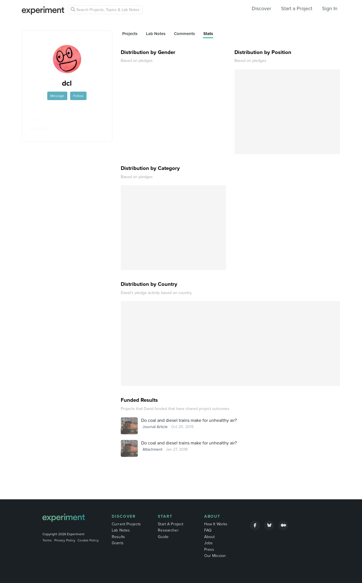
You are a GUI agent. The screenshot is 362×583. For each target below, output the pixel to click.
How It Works (216, 524)
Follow (78, 96)
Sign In (329, 8)
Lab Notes (121, 530)
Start (165, 516)
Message (57, 96)
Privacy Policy (65, 540)
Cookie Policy (88, 540)
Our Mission (215, 555)
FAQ (208, 530)
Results (118, 536)
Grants (118, 543)
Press (209, 549)
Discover (261, 8)
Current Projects (126, 524)
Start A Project (170, 524)
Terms (47, 540)
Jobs (208, 543)
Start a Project (296, 8)
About (212, 516)
